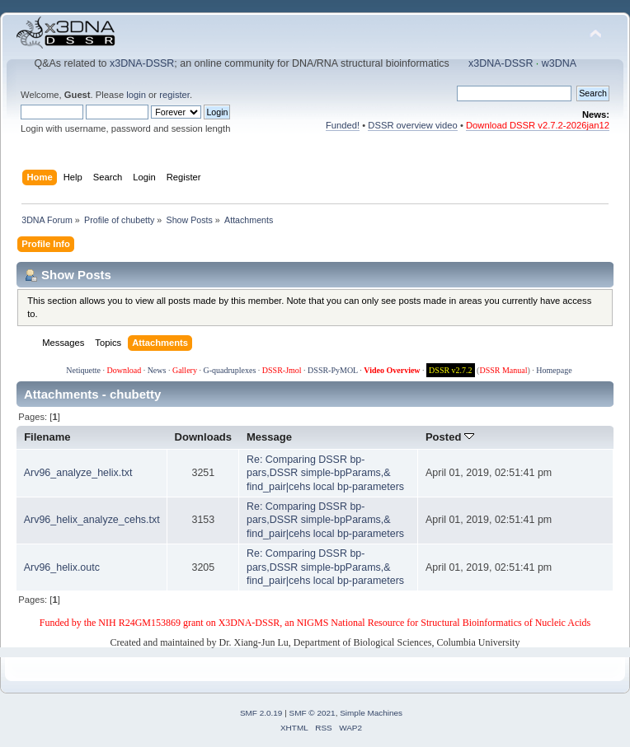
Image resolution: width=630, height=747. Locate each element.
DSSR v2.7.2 (450, 370)
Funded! (343, 125)
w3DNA (559, 63)
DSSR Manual (503, 370)
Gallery (184, 370)
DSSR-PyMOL (333, 370)
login (136, 95)
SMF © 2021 (312, 712)
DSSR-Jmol (282, 370)
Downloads (204, 437)
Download (123, 370)
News (157, 370)
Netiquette (83, 370)
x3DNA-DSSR (142, 63)
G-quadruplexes (229, 370)
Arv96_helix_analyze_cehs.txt (92, 519)
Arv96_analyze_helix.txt (78, 473)
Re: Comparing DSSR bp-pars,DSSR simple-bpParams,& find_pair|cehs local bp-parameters (325, 473)
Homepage (553, 370)
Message (269, 437)
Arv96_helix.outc (62, 567)
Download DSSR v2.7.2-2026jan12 (537, 125)
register (174, 95)
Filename (47, 437)
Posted (449, 437)
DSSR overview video (413, 125)
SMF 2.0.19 (261, 712)
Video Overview (392, 370)
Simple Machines (371, 712)
